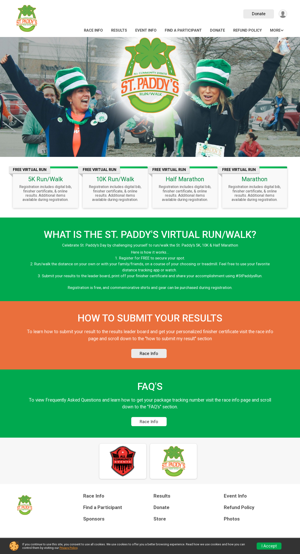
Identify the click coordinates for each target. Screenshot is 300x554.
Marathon (254, 179)
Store (160, 521)
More (275, 30)
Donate (258, 13)
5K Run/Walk (45, 179)
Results (119, 30)
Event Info (146, 30)
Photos (232, 521)
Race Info (93, 30)
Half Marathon (185, 179)
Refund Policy (247, 30)
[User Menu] (282, 14)
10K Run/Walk (115, 179)
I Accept (269, 546)
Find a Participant (183, 30)
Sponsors (94, 521)
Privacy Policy (68, 548)
